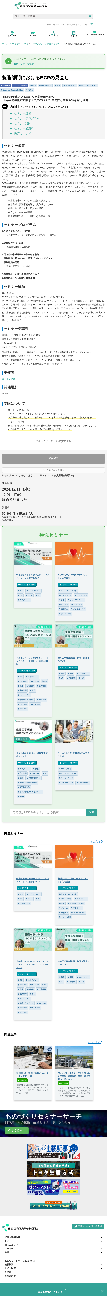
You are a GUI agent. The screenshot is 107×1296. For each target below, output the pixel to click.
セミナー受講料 (22, 128)
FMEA (21, 796)
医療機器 (41, 686)
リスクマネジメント (88, 85)
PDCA (29, 90)
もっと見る (95, 841)
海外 (20, 686)
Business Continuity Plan (12, 90)
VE (61, 678)
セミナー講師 (20, 123)
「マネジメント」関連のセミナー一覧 (48, 44)
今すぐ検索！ (16, 1130)
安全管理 (22, 773)
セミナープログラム (25, 118)
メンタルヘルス (78, 609)
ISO (20, 595)
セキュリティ (24, 695)
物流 (20, 778)
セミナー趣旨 (20, 113)
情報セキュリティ (25, 700)
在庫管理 (71, 678)
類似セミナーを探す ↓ (24, 64)
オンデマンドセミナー (26, 585)
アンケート (76, 604)
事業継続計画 (45, 85)
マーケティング (66, 782)
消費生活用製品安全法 (27, 782)
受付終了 (53, 458)
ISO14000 (34, 773)
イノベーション (33, 591)
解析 (36, 769)
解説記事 (22, 1080)
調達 (57, 85)
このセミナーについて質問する (53, 441)
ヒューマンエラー (76, 600)
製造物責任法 (24, 787)
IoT (38, 595)
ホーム (5, 44)
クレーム (63, 604)
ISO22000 (22, 704)
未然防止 (63, 609)
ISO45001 (35, 704)
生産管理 (22, 690)
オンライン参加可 (20, 85)
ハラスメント (81, 595)
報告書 (30, 686)
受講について (20, 133)
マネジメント (70, 85)
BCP (33, 85)
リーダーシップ (66, 778)
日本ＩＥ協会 (8, 378)
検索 (91, 812)
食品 (32, 690)
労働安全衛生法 (33, 778)
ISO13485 (41, 700)
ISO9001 (34, 681)
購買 (61, 674)
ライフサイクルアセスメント (30, 792)
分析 (61, 600)
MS (44, 681)
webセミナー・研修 (19, 44)
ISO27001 (22, 709)
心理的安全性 (83, 782)
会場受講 (5, 85)
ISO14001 (22, 681)
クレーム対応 (65, 614)
